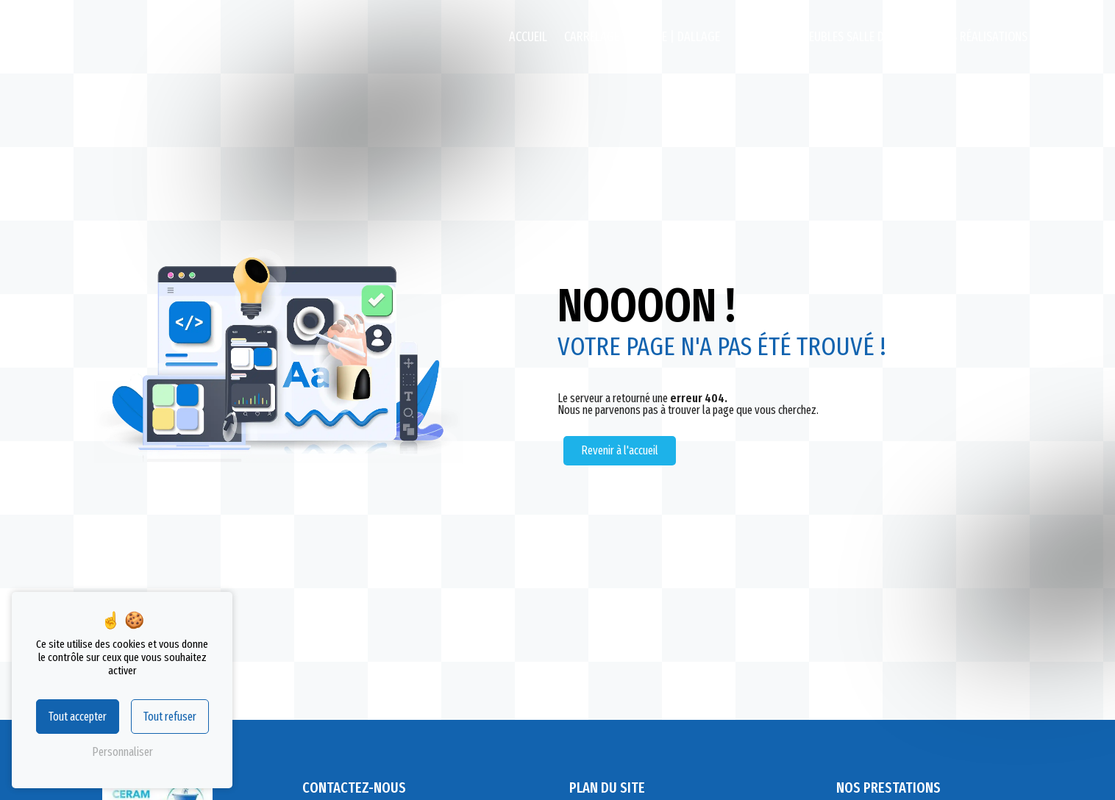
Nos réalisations (982, 37)
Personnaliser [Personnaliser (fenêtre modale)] (122, 752)
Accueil (528, 37)
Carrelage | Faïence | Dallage (642, 37)
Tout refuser (169, 717)
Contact (1066, 37)
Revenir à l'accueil (619, 450)
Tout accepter (78, 717)
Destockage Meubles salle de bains (828, 37)
